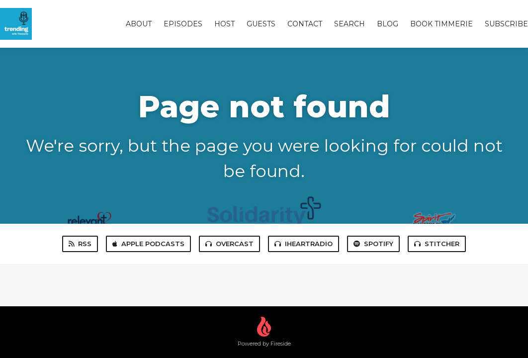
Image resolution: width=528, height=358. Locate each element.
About (139, 23)
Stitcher (436, 244)
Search (349, 23)
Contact (304, 23)
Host (224, 23)
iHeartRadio (303, 244)
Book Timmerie (441, 23)
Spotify (373, 244)
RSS (80, 244)
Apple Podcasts (148, 244)
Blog (387, 23)
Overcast (229, 244)
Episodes (183, 23)
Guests (261, 23)
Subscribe (506, 23)
